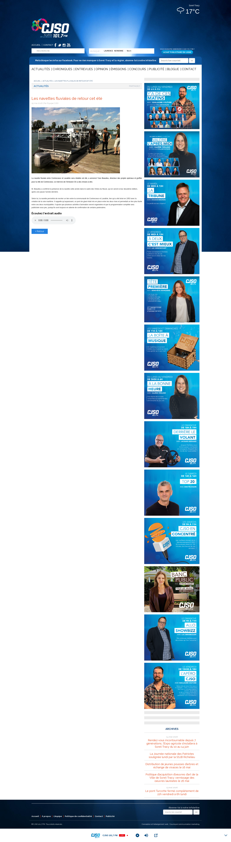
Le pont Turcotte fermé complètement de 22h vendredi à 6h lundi (172, 792)
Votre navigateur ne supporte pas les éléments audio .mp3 (54, 220)
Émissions (118, 69)
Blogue (173, 69)
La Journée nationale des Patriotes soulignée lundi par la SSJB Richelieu (172, 755)
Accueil (36, 45)
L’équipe (58, 816)
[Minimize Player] (226, 835)
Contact (48, 45)
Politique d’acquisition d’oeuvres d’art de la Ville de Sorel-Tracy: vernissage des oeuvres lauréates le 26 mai (172, 777)
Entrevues (84, 69)
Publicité (156, 69)
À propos (46, 816)
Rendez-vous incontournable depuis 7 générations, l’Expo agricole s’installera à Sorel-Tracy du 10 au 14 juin (171, 743)
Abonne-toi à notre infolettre (184, 807)
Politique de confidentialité (78, 816)
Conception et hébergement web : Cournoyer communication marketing (170, 824)
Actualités (41, 69)
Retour (39, 231)
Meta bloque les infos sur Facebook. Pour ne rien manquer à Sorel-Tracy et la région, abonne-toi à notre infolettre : (115, 60)
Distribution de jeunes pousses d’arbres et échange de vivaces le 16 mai (171, 766)
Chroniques (62, 69)
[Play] (137, 835)
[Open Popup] (156, 835)
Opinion (102, 69)
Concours (137, 69)
